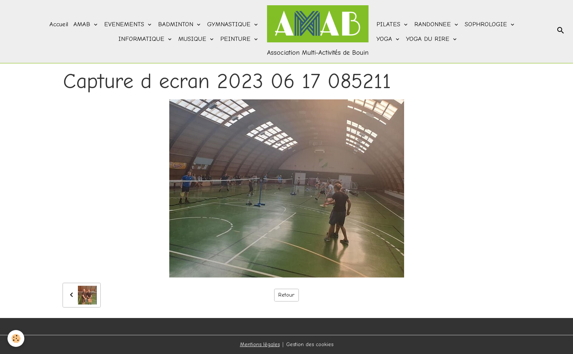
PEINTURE (236, 38)
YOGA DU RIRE (429, 38)
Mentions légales (260, 344)
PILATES (389, 24)
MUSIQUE (193, 38)
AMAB (83, 24)
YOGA (385, 38)
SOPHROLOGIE (487, 24)
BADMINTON (176, 24)
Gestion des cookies (309, 344)
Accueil (58, 24)
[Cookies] (15, 338)
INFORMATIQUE (142, 38)
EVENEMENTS (125, 24)
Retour (286, 295)
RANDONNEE (433, 24)
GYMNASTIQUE (230, 24)
